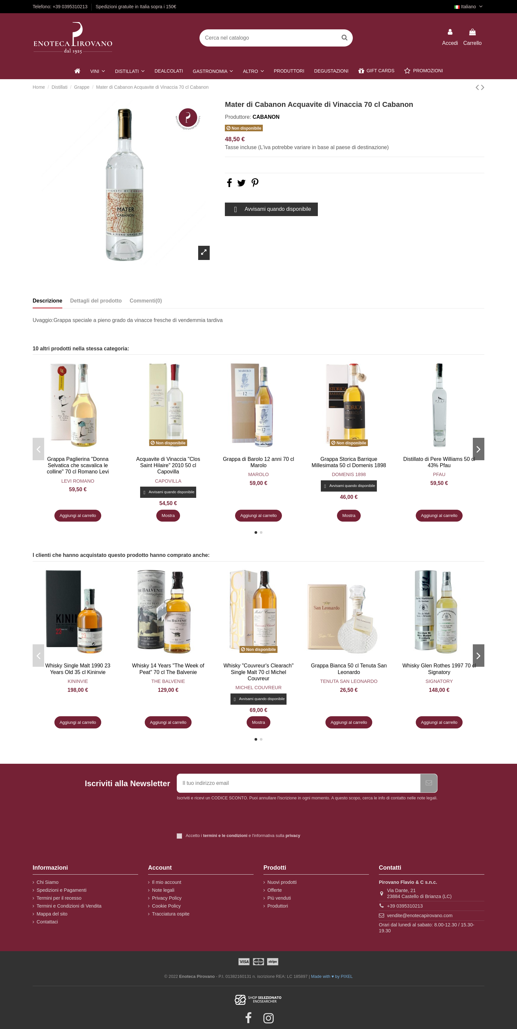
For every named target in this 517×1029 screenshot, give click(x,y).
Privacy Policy (167, 898)
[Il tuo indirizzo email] (298, 783)
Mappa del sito (52, 913)
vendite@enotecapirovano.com (420, 915)
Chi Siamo (47, 882)
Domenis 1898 (349, 474)
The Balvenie (168, 681)
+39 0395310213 (405, 906)
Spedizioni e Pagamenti (61, 890)
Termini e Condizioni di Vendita (69, 906)
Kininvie (78, 681)
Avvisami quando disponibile (271, 209)
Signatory (439, 681)
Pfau (439, 474)
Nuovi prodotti (282, 882)
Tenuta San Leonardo (349, 681)
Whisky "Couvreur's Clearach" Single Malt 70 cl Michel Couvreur (259, 672)
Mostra (168, 515)
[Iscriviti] (428, 783)
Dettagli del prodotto (96, 301)
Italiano (469, 6)
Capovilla (168, 481)
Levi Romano (77, 481)
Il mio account (166, 882)
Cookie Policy (166, 906)
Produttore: (238, 117)
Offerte (274, 890)
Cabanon (266, 117)
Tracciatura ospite (171, 913)
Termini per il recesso (59, 898)
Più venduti (279, 898)
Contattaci (47, 921)
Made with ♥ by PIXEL (331, 976)
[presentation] (232, 817)
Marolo (258, 474)
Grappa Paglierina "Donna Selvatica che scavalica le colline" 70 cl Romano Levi (78, 465)
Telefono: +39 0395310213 (61, 6)
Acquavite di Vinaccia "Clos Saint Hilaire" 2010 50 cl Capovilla (168, 465)
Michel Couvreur (258, 687)
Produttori (277, 906)
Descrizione (47, 301)
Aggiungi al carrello (78, 515)
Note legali (163, 890)
